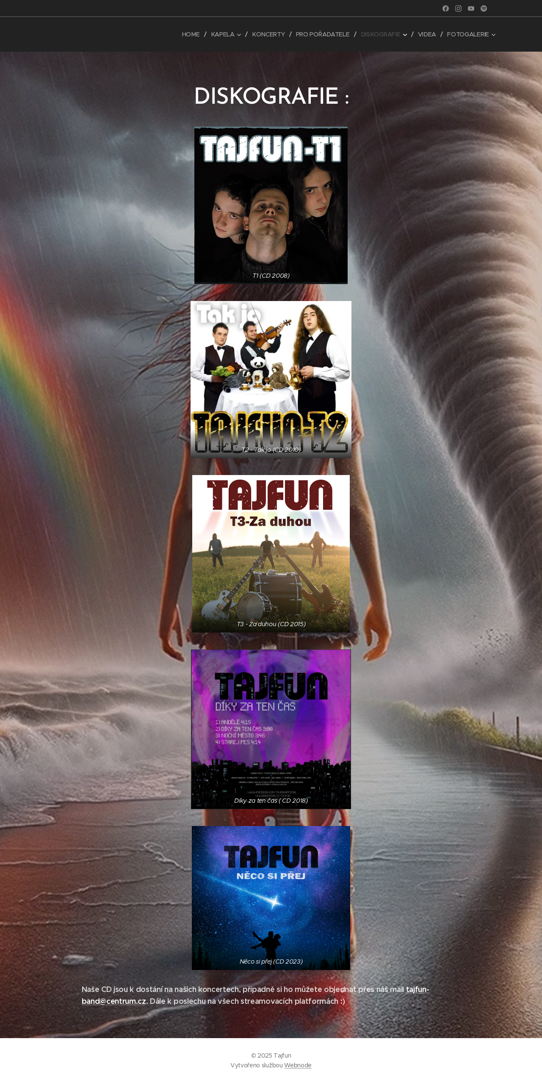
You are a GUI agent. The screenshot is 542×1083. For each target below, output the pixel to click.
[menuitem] (195, 34)
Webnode (298, 1065)
